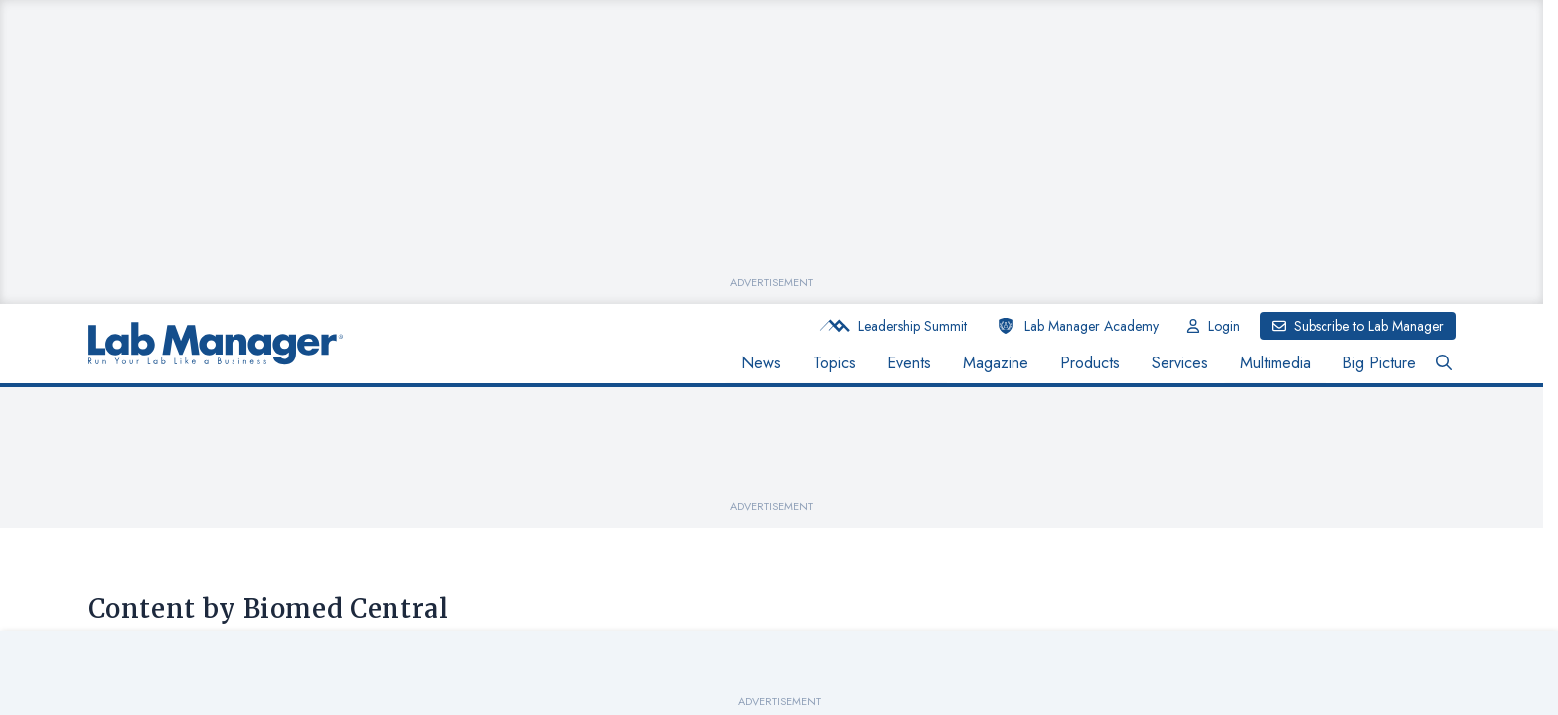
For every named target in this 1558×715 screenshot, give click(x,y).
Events (909, 363)
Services (1180, 363)
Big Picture (1379, 363)
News (761, 363)
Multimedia (1275, 363)
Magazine (995, 363)
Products (1090, 363)
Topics (834, 363)
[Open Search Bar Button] (1444, 363)
